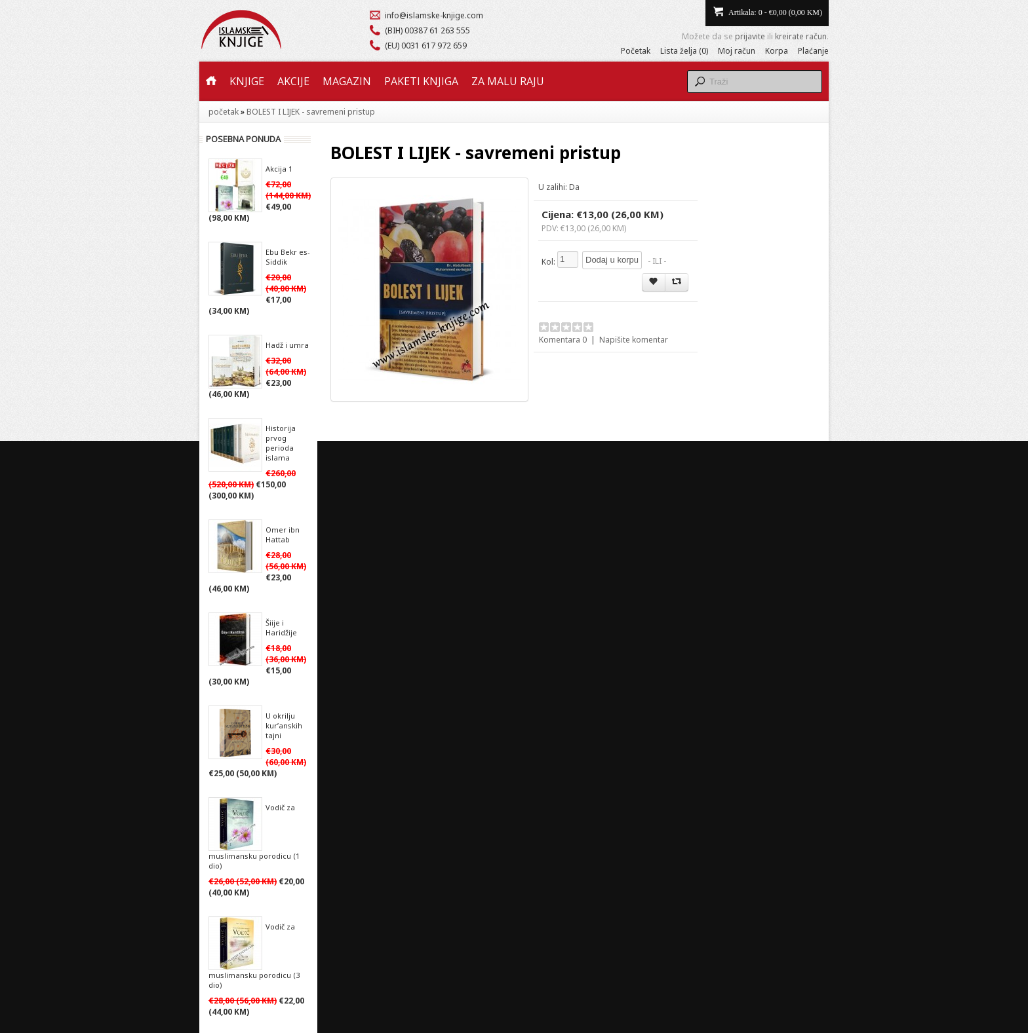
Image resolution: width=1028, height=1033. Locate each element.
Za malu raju (507, 81)
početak (223, 111)
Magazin (347, 81)
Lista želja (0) (684, 50)
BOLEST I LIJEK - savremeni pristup (311, 111)
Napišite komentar (633, 339)
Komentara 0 (563, 339)
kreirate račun (801, 36)
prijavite (750, 36)
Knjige (246, 81)
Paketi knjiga (421, 81)
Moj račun (736, 50)
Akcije (293, 81)
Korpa (776, 50)
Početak (635, 50)
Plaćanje (813, 50)
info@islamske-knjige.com (434, 15)
